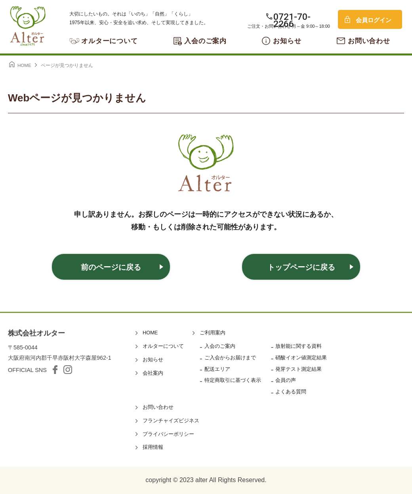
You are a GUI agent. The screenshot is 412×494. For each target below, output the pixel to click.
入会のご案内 (205, 41)
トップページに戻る (301, 267)
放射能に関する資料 (298, 346)
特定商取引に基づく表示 (232, 380)
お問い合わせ (369, 41)
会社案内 (153, 373)
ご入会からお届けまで (230, 357)
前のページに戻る (111, 267)
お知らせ (287, 41)
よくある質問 (290, 392)
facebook (55, 369)
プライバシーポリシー (168, 434)
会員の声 (285, 380)
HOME (150, 333)
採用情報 (153, 447)
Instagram (67, 369)
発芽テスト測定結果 (298, 369)
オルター (28, 26)
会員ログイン (373, 20)
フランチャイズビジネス (171, 420)
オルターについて (109, 41)
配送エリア (217, 369)
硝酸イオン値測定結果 (301, 357)
